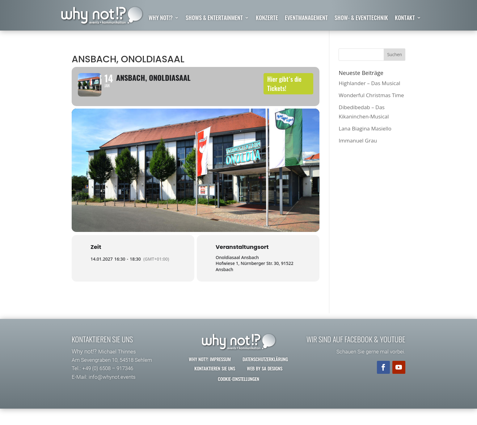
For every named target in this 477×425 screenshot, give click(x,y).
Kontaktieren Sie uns (214, 384)
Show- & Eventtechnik (361, 18)
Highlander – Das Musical (369, 83)
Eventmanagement (306, 18)
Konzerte (267, 18)
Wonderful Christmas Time (371, 95)
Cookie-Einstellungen (238, 395)
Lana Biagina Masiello (365, 128)
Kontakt (405, 18)
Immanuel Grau (358, 140)
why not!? (161, 18)
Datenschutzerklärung (265, 375)
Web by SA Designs (264, 384)
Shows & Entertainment (214, 18)
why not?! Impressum (210, 375)
